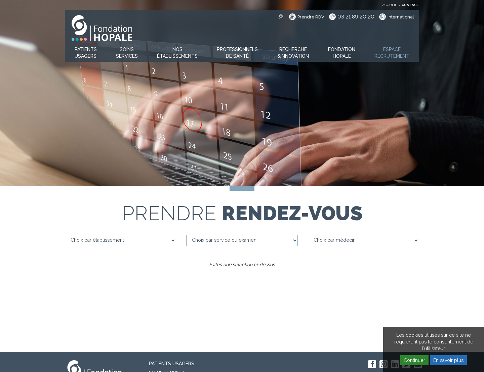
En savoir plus (448, 360)
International (401, 17)
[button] (86, 53)
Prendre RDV (310, 17)
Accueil (389, 5)
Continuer (414, 360)
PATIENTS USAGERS (171, 363)
